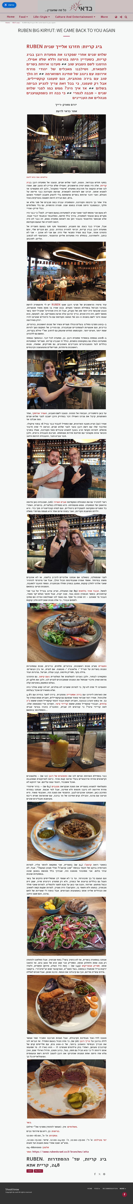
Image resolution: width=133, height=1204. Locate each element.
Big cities (38, 1171)
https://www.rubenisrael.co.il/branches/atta (60, 1151)
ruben (30, 1171)
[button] (24, 17)
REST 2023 (16, 23)
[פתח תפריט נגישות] (10, 6)
